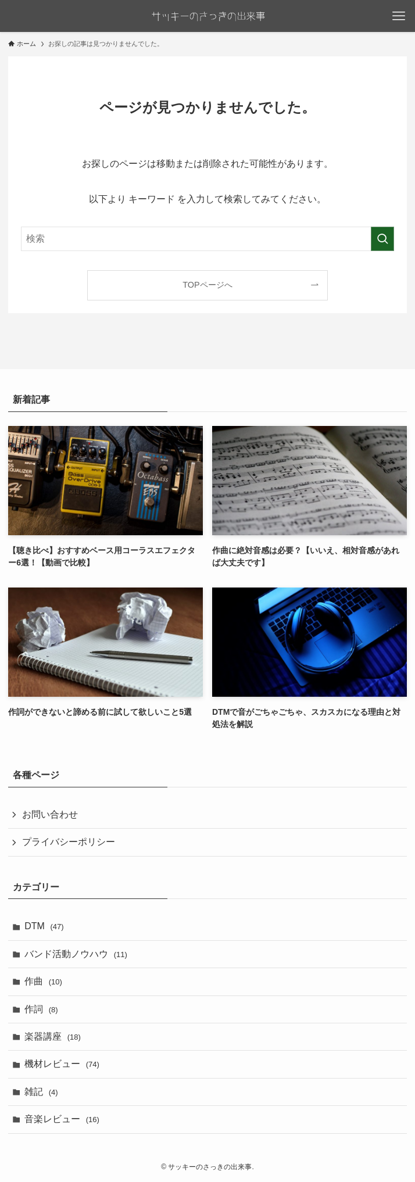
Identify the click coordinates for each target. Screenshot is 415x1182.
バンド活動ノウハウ (75, 954)
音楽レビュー (61, 1119)
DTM (43, 926)
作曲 (43, 981)
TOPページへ (207, 284)
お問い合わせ (50, 814)
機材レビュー (61, 1064)
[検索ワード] (208, 239)
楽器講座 (52, 1036)
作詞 (41, 1009)
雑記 (41, 1092)
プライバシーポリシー (68, 842)
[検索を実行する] (382, 239)
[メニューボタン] (399, 16)
